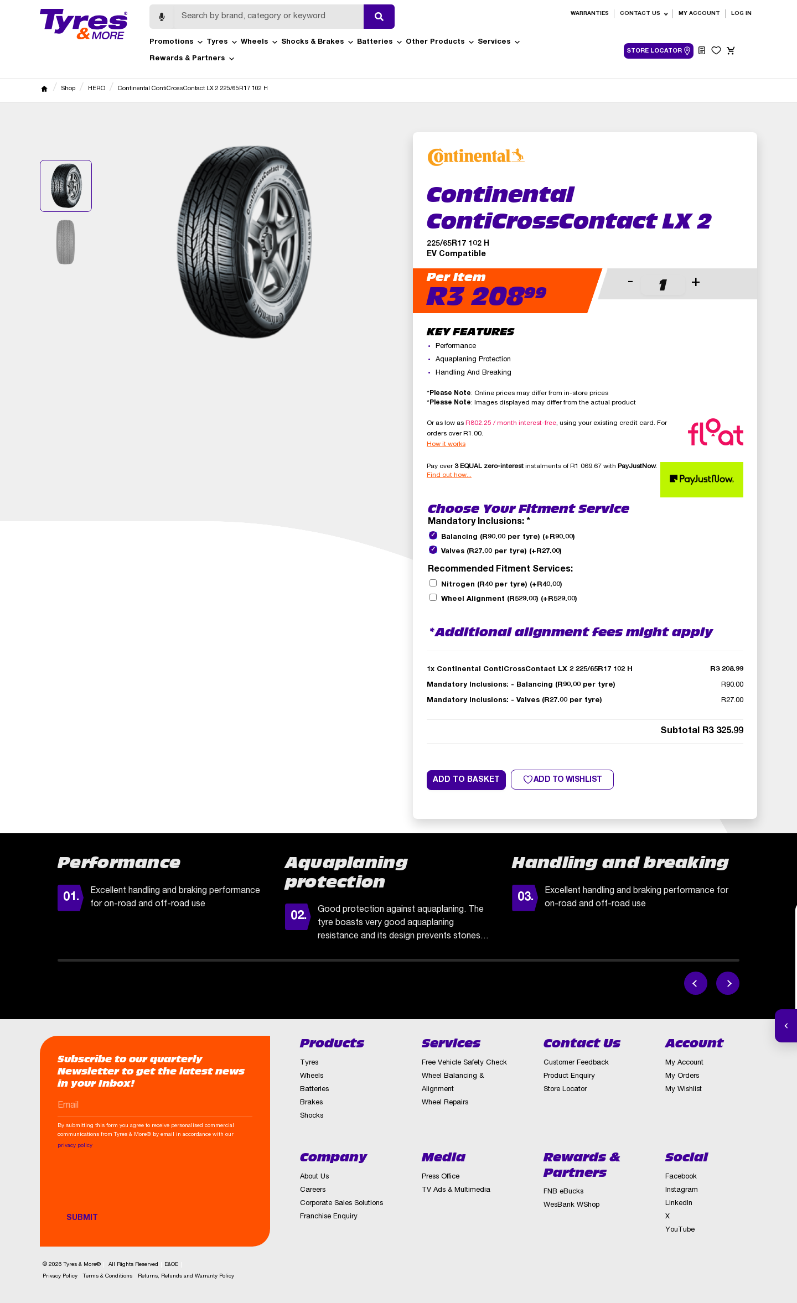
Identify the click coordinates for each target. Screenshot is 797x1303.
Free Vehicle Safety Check (464, 1063)
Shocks (311, 1116)
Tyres (222, 42)
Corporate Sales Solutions (341, 1203)
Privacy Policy (60, 1276)
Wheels (259, 42)
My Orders (682, 1076)
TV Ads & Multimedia (456, 1190)
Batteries (380, 42)
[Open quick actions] (786, 1025)
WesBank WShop (571, 1205)
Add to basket (466, 780)
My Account (699, 14)
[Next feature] (727, 983)
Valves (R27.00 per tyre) (501, 552)
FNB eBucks (563, 1192)
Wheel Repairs (445, 1103)
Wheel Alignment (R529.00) (509, 599)
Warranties (590, 14)
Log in (741, 14)
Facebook (681, 1177)
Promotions (176, 42)
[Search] (269, 16)
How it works (446, 444)
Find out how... (449, 475)
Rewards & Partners (192, 59)
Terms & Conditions (107, 1276)
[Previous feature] (695, 983)
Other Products (440, 42)
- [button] (630, 282)
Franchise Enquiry (329, 1217)
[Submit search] (379, 16)
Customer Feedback (576, 1063)
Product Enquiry (569, 1076)
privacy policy (75, 1146)
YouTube (680, 1230)
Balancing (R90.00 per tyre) (508, 537)
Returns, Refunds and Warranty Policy (186, 1276)
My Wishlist (683, 1089)
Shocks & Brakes (317, 42)
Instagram (681, 1190)
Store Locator (565, 1089)
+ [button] (695, 282)
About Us (314, 1177)
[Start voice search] (161, 16)
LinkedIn (678, 1203)
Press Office (440, 1177)
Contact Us (640, 14)
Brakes (311, 1103)
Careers (312, 1190)
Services (499, 42)
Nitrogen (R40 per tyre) (501, 585)
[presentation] (142, 1186)
